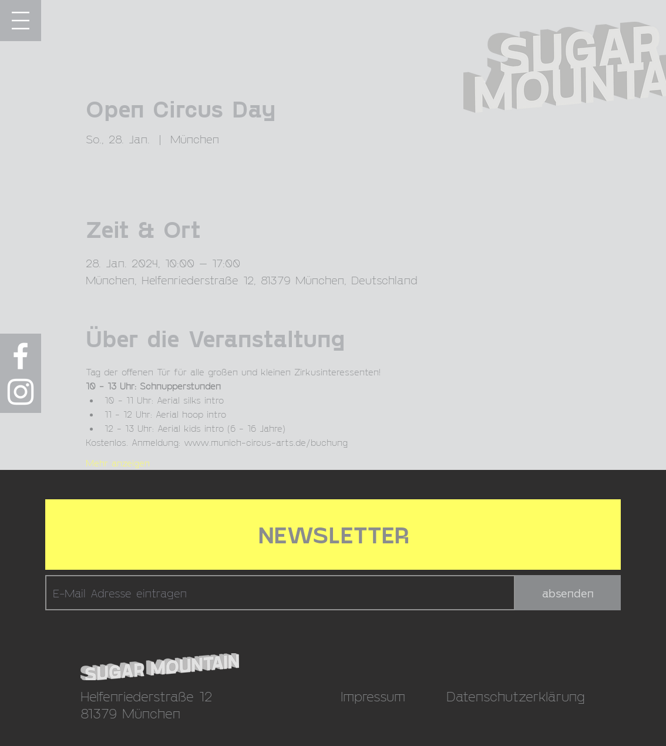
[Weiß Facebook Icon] (20, 356)
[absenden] (568, 592)
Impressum (373, 695)
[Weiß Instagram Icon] (20, 391)
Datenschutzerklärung (515, 695)
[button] (20, 20)
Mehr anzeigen (118, 462)
